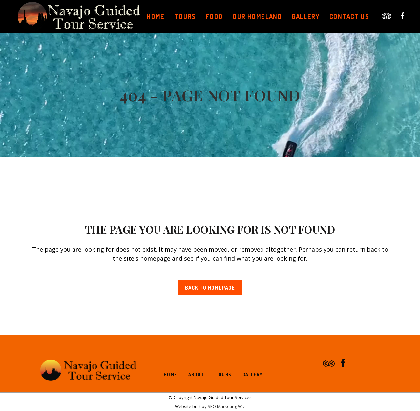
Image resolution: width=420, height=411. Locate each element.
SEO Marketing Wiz (226, 406)
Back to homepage (210, 287)
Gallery (252, 374)
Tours (223, 374)
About (196, 374)
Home (170, 374)
